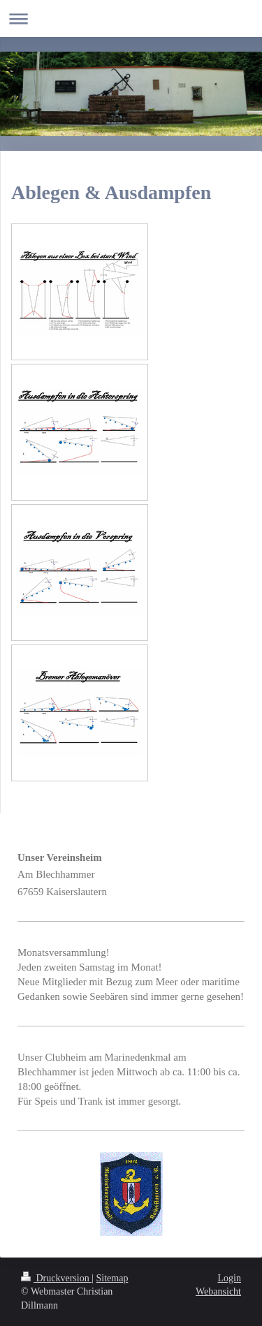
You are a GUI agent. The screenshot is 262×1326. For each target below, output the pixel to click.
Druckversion (56, 1278)
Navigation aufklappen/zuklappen (131, 18)
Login (229, 1278)
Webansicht (218, 1291)
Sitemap (112, 1278)
